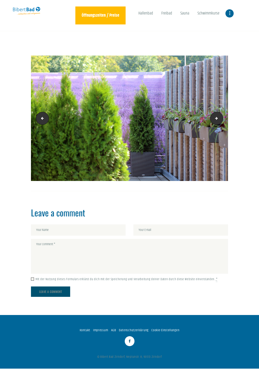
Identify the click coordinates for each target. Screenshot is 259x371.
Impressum (98, 331)
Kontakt (81, 331)
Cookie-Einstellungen (167, 331)
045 (41, 118)
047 (221, 118)
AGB (112, 331)
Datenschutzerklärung (133, 331)
